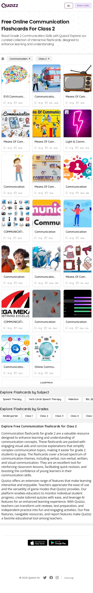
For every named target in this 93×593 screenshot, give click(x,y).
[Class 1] (29, 416)
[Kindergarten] (10, 416)
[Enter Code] (83, 5)
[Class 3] (59, 416)
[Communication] (20, 59)
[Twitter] (45, 577)
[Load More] (46, 382)
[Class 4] (75, 416)
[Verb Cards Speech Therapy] (45, 399)
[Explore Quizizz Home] (9, 5)
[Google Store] (58, 543)
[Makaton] (74, 399)
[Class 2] (44, 59)
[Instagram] (57, 577)
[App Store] (37, 543)
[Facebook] (51, 577)
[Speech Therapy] (12, 399)
